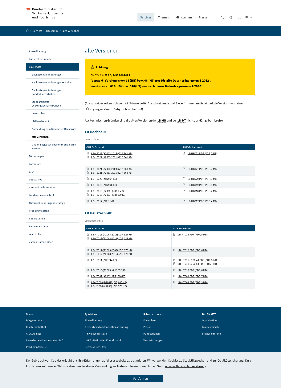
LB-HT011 (101, 260)
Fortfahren (140, 378)
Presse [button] (202, 17)
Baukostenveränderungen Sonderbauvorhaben (47, 92)
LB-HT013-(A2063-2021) (109, 238)
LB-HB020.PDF (200, 178)
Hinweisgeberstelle (96, 334)
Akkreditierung (37, 51)
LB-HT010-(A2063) (106, 270)
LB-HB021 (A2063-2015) (109, 172)
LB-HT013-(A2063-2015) (109, 234)
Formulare (35, 164)
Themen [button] (163, 17)
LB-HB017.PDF (200, 201)
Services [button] (145, 17)
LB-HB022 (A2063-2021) (109, 157)
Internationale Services (42, 187)
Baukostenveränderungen (47, 74)
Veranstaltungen (153, 340)
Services (38, 31)
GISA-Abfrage (33, 334)
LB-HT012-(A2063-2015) (109, 254)
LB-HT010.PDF (190, 270)
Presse (147, 327)
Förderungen (36, 156)
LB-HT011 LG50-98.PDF (195, 264)
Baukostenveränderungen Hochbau (52, 82)
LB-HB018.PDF (200, 191)
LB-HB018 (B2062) (105, 191)
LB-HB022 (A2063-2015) (109, 153)
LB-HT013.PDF (190, 234)
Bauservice (52, 31)
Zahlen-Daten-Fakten (41, 242)
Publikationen (37, 218)
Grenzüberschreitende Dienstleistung (106, 327)
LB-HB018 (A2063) (106, 195)
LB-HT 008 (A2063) (106, 286)
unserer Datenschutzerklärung (185, 366)
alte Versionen (49, 136)
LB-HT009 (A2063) (106, 276)
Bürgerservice (34, 320)
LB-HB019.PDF (200, 185)
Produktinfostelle (39, 210)
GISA (31, 171)
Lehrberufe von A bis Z (42, 195)
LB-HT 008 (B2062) (106, 282)
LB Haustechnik (40, 121)
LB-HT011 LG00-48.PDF (195, 260)
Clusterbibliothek (36, 327)
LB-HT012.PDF (190, 250)
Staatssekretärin (211, 334)
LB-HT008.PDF (190, 282)
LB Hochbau (39, 113)
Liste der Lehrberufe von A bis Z (44, 340)
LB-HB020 (101, 178)
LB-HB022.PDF (200, 153)
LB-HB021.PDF (200, 169)
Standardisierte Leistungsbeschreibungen (46, 103)
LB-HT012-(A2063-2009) (109, 250)
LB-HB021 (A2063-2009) (109, 169)
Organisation (209, 320)
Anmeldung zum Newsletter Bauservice (54, 129)
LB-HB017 (100, 201)
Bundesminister (211, 327)
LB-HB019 (101, 185)
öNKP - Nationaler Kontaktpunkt (104, 340)
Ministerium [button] (184, 17)
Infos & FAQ (35, 179)
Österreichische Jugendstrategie (47, 203)
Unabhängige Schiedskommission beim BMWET (54, 146)
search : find (36, 234)
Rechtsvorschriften (96, 347)
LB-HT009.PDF (190, 276)
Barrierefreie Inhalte (40, 59)
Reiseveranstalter (39, 226)
